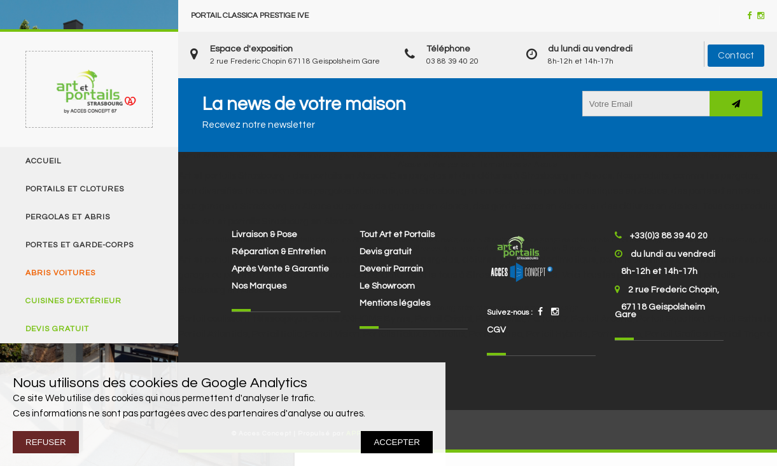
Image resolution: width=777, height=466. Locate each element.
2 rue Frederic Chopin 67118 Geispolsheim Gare (295, 61)
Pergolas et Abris (67, 217)
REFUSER (45, 442)
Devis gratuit (57, 329)
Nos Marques (259, 286)
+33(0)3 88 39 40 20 (669, 235)
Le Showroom (387, 286)
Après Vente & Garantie (280, 269)
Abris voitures (60, 273)
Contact (736, 55)
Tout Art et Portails (397, 234)
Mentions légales (395, 303)
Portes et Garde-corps (79, 245)
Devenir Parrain (391, 269)
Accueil (43, 161)
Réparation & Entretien (279, 252)
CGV (496, 330)
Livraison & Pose (264, 234)
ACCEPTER (397, 442)
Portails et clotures (74, 189)
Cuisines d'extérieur (73, 301)
